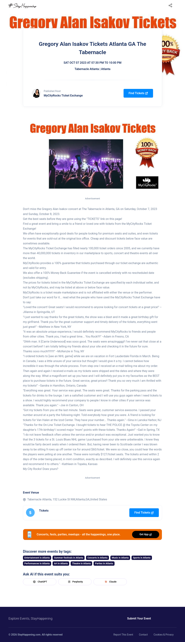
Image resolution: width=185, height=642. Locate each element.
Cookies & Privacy (164, 634)
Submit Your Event (139, 618)
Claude (110, 582)
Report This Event (123, 634)
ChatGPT (39, 582)
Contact (143, 634)
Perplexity (75, 582)
